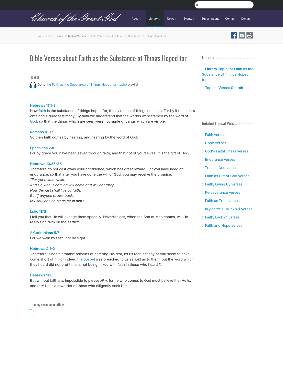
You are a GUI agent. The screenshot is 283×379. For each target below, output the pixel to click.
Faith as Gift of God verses (227, 176)
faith (42, 111)
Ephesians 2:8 (42, 148)
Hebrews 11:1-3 (43, 105)
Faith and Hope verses (223, 225)
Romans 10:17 (41, 132)
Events (190, 18)
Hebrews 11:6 (41, 275)
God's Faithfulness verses (226, 151)
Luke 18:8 (38, 211)
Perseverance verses (222, 192)
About (137, 18)
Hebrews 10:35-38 (46, 164)
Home (59, 36)
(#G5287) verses (228, 209)
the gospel (86, 259)
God (33, 121)
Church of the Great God (73, 18)
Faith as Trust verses (222, 201)
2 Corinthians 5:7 (44, 233)
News (172, 18)
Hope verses (215, 143)
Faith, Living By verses (224, 184)
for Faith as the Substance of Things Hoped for (227, 74)
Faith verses (215, 135)
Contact (230, 18)
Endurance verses (220, 159)
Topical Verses (77, 36)
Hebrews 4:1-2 (42, 249)
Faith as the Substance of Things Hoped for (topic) (89, 84)
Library (155, 18)
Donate (246, 18)
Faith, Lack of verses (222, 217)
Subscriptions (210, 18)
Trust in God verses (221, 168)
